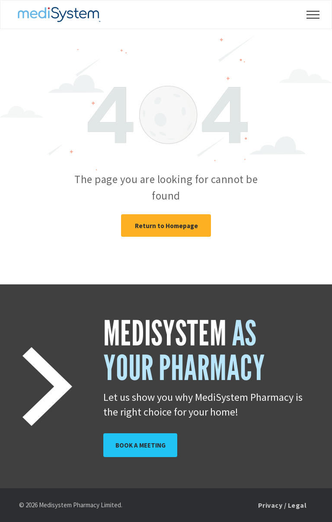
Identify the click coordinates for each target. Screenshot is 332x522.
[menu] (313, 14)
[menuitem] (282, 505)
